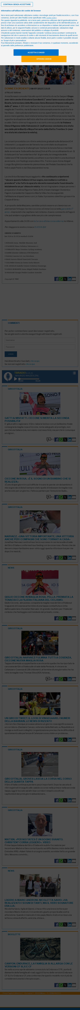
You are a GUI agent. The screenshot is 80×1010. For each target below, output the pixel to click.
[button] (17, 4)
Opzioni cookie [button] (44, 59)
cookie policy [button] (51, 18)
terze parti (36, 20)
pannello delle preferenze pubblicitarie (18, 45)
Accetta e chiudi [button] (36, 52)
